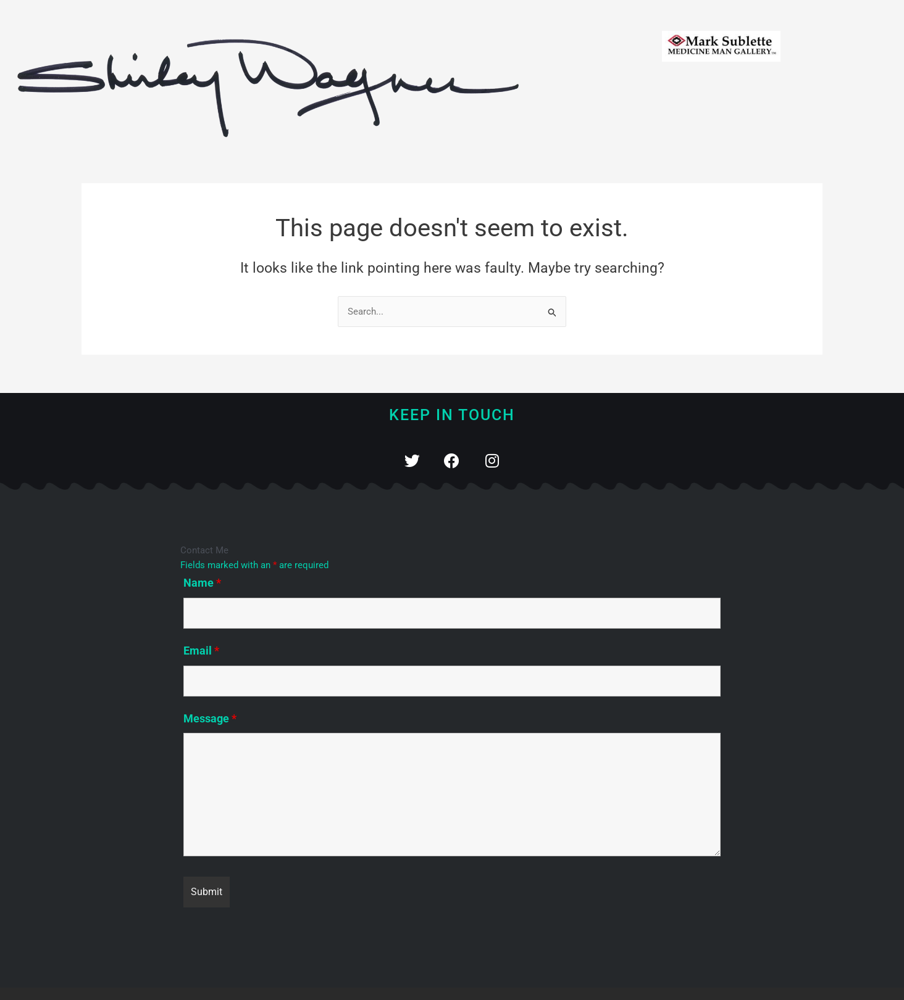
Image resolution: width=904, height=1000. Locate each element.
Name (202, 582)
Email (201, 650)
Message (209, 718)
